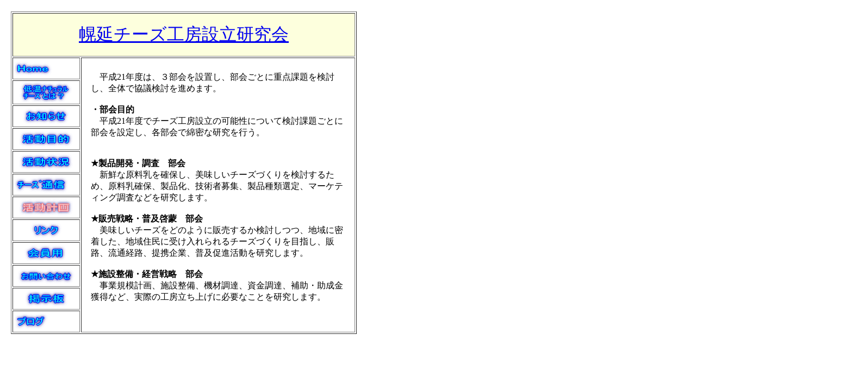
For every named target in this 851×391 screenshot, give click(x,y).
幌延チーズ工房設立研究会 (184, 34)
